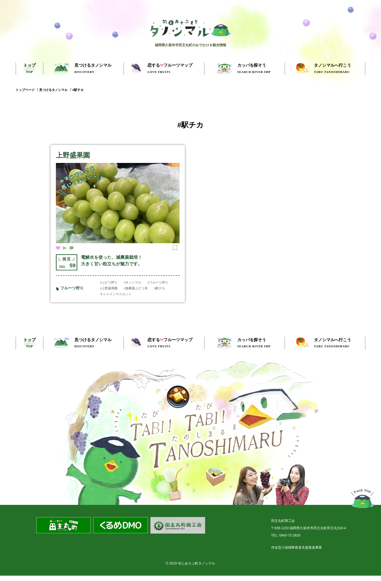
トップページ (25, 90)
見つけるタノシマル (93, 68)
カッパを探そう (254, 68)
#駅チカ (78, 90)
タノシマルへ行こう (332, 68)
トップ (29, 68)
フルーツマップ (169, 68)
